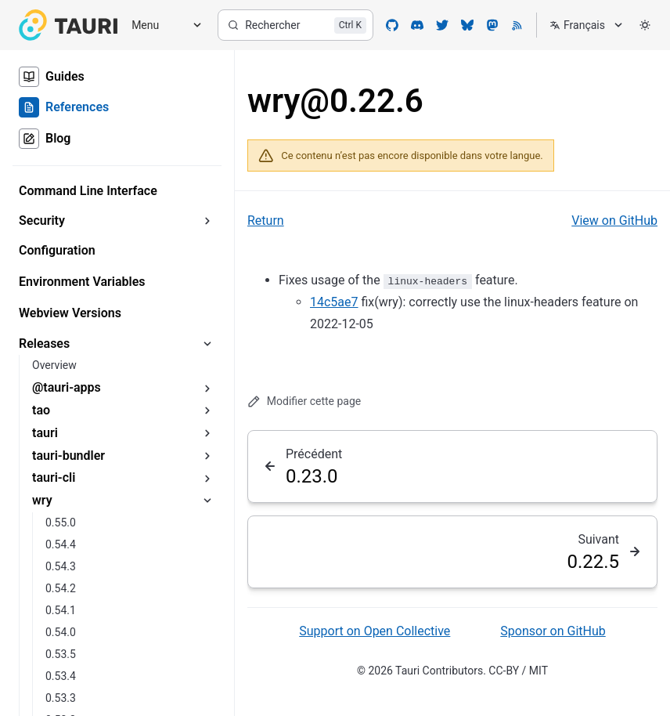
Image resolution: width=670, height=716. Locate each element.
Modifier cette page (304, 401)
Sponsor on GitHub (552, 631)
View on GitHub (614, 220)
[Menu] (161, 25)
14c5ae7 (334, 302)
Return (265, 220)
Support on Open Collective (374, 631)
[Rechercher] (295, 25)
